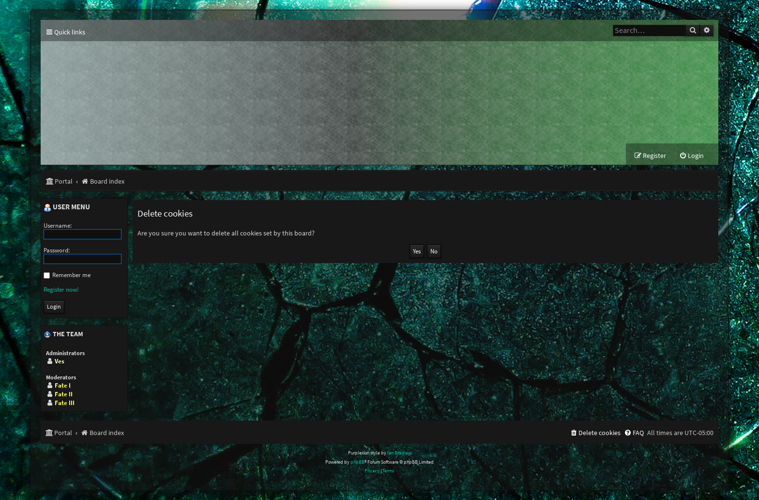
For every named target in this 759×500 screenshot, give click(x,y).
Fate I (63, 385)
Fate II (64, 394)
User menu (67, 207)
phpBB (357, 462)
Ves (59, 361)
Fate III (65, 402)
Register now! (61, 289)
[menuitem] (691, 155)
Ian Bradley (398, 453)
